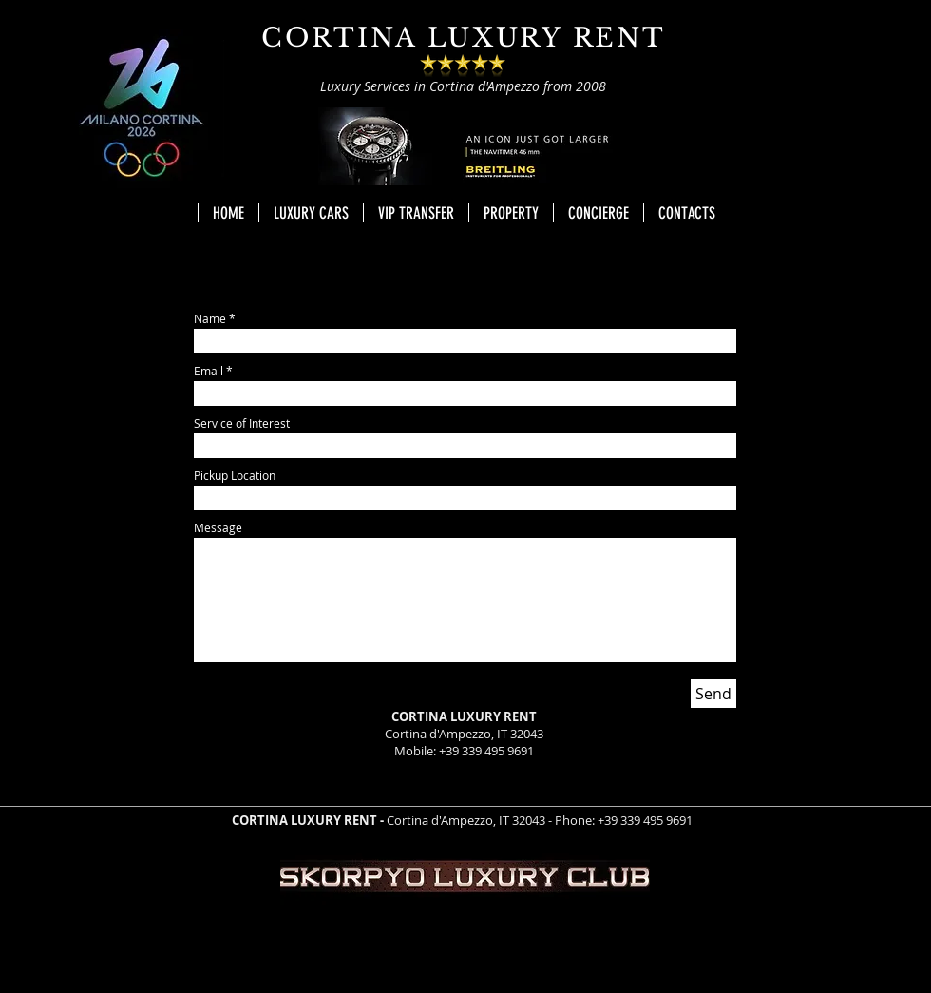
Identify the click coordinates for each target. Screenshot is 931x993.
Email (208, 370)
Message (218, 527)
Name (210, 318)
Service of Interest (242, 423)
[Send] (713, 693)
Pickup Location (235, 475)
